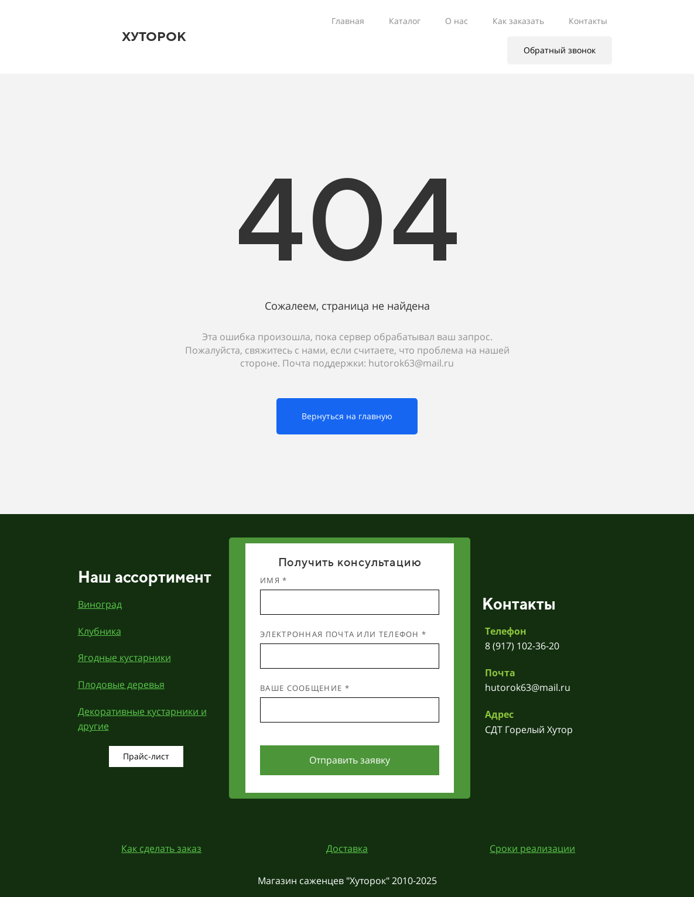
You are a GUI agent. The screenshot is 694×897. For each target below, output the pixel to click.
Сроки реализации (532, 848)
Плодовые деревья (121, 684)
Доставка (347, 848)
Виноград (100, 604)
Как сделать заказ (161, 848)
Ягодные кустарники (124, 657)
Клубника (99, 631)
